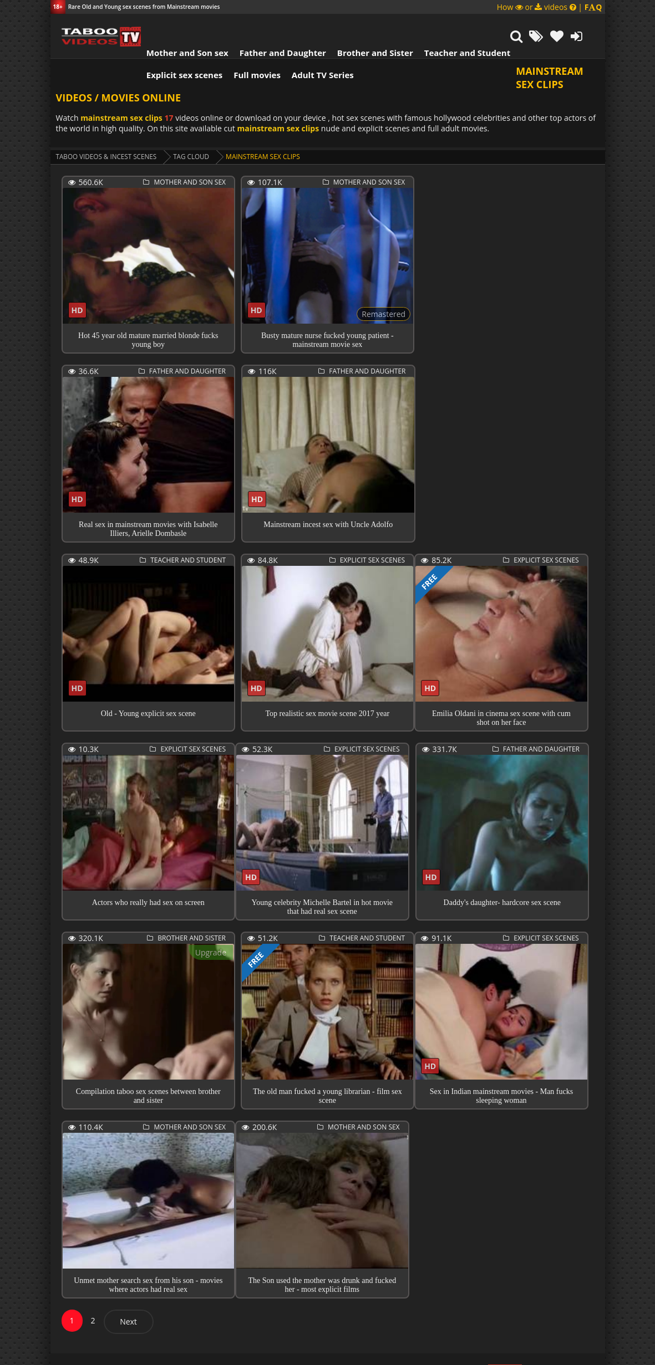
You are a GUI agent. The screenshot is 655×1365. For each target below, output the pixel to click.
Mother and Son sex (180, 24)
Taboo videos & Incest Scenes (108, 130)
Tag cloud (194, 130)
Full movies (249, 47)
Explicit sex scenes (177, 47)
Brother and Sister (368, 24)
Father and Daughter (275, 24)
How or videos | (549, 7)
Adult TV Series (316, 47)
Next (128, 1295)
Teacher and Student (459, 24)
